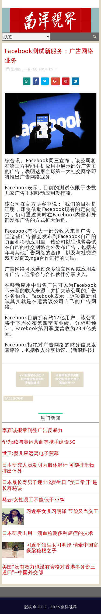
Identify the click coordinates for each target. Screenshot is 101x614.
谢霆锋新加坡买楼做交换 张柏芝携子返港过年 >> (67, 379)
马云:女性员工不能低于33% (33, 499)
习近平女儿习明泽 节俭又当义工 (62, 511)
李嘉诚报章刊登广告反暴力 (32, 430)
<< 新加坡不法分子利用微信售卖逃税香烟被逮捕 (32, 379)
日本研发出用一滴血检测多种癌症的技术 (47, 533)
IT (56, 69)
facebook (14, 398)
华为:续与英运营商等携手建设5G (39, 441)
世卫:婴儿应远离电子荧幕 (30, 453)
